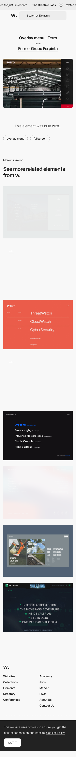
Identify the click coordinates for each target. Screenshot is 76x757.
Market (44, 688)
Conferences (11, 699)
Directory (9, 693)
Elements (9, 688)
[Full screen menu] (38, 551)
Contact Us (47, 705)
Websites (9, 676)
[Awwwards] (14, 15)
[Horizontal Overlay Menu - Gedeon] (38, 380)
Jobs (43, 682)
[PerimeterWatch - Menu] (38, 324)
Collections (10, 682)
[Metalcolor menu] (38, 492)
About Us (45, 699)
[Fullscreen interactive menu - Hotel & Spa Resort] (38, 212)
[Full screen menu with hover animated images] (38, 269)
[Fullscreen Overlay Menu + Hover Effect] (38, 435)
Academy (46, 676)
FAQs (43, 693)
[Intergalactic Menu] (38, 607)
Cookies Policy (55, 732)
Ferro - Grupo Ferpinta (38, 49)
